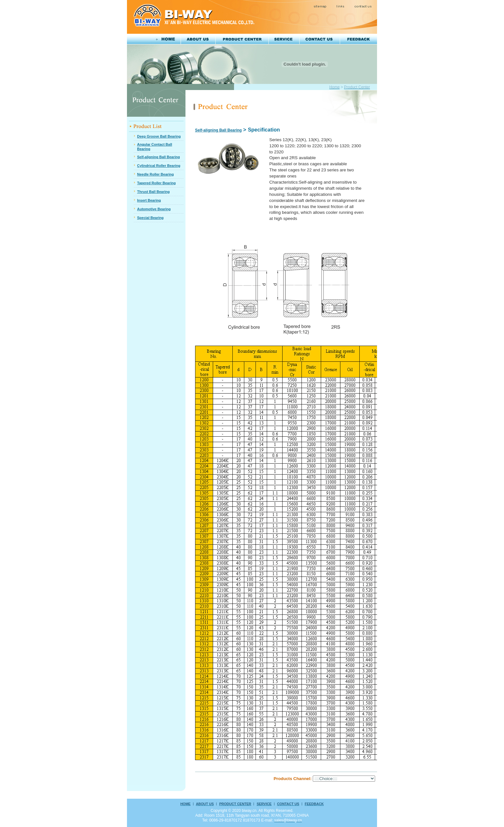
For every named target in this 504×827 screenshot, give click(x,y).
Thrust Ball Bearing (153, 192)
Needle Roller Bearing (155, 174)
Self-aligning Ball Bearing (158, 157)
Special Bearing (150, 218)
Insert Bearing (149, 200)
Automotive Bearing (154, 209)
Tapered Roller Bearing (156, 183)
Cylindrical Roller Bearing (158, 166)
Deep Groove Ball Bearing (159, 136)
